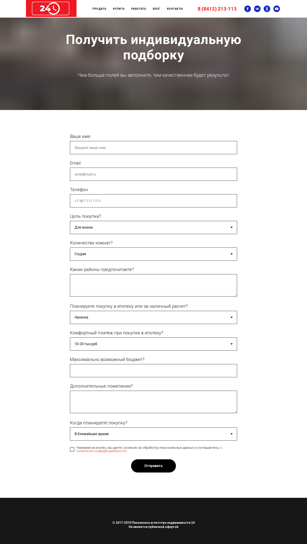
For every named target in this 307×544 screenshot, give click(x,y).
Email (75, 163)
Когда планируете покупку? (98, 422)
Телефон (79, 189)
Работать (138, 8)
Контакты (175, 8)
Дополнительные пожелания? (101, 386)
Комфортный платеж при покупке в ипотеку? (116, 332)
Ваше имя (80, 136)
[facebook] (247, 8)
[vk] (257, 8)
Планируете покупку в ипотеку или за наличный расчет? (129, 306)
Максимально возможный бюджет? (107, 359)
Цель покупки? (85, 216)
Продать (99, 8)
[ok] (267, 8)
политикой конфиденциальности (101, 451)
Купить (119, 8)
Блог (156, 8)
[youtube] (276, 8)
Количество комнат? (91, 242)
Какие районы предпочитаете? (102, 269)
